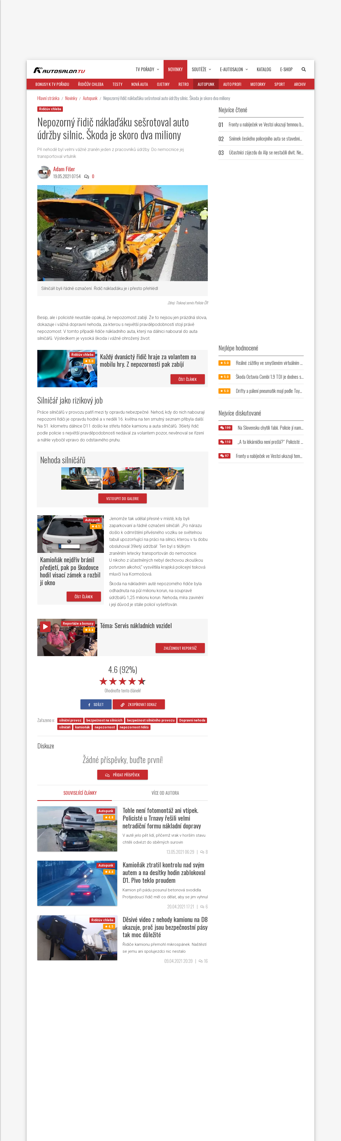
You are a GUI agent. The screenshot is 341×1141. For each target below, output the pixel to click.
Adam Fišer (64, 169)
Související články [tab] (80, 793)
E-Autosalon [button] (234, 69)
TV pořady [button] (147, 69)
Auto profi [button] (232, 84)
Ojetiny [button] (163, 84)
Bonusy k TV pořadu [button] (52, 84)
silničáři (64, 727)
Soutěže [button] (201, 69)
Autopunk (90, 98)
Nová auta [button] (139, 84)
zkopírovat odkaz (139, 704)
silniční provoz (70, 720)
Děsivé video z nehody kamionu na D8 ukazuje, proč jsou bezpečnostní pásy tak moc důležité (165, 926)
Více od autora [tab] (165, 793)
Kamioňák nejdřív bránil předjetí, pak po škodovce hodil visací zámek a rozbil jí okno (70, 570)
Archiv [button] (300, 84)
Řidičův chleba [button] (90, 84)
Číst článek (187, 379)
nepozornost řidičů (134, 727)
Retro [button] (183, 84)
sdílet (96, 704)
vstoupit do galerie (122, 498)
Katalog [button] (264, 69)
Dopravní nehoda (192, 720)
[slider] (123, 680)
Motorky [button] (257, 84)
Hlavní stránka (48, 98)
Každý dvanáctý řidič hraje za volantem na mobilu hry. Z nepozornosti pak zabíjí (148, 360)
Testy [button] (117, 84)
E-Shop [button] (286, 69)
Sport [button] (279, 84)
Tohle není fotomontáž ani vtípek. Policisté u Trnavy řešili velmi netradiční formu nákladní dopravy (162, 817)
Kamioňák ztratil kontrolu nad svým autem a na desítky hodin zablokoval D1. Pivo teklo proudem (164, 872)
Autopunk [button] (206, 84)
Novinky (71, 98)
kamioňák (82, 727)
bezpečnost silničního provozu (150, 720)
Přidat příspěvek (122, 774)
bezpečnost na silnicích (104, 720)
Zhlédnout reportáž (180, 648)
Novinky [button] (175, 69)
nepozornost (105, 727)
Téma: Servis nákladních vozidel (136, 625)
